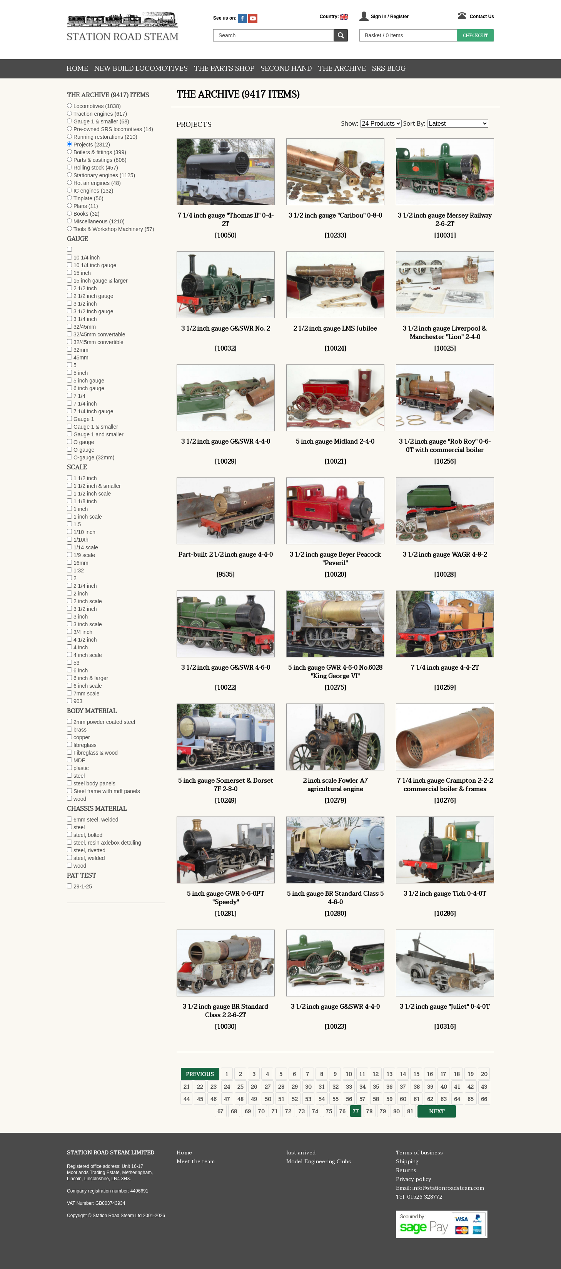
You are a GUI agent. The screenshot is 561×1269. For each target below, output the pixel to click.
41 (457, 1087)
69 (248, 1111)
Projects (83, 144)
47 (227, 1099)
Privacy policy (413, 1179)
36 (389, 1087)
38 (417, 1087)
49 (254, 1099)
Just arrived (301, 1152)
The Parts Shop (224, 69)
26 (254, 1087)
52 (295, 1099)
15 (416, 1074)
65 (471, 1099)
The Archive (342, 69)
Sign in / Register (390, 16)
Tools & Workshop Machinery (108, 229)
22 (200, 1087)
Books (80, 214)
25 (240, 1087)
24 (227, 1087)
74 (315, 1111)
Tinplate (82, 198)
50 (268, 1099)
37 (403, 1087)
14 (403, 1074)
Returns (406, 1170)
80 (396, 1111)
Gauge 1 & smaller (95, 121)
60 (403, 1099)
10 (349, 1074)
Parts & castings (92, 160)
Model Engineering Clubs (318, 1161)
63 (444, 1099)
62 (430, 1099)
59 (389, 1099)
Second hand (286, 69)
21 (187, 1087)
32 (335, 1087)
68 (234, 1111)
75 (329, 1111)
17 (443, 1074)
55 (335, 1099)
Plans (80, 206)
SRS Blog (389, 69)
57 (362, 1099)
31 (322, 1087)
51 (281, 1099)
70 (261, 1111)
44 (187, 1099)
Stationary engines (95, 175)
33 (349, 1087)
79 (383, 1111)
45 (200, 1099)
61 (417, 1099)
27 (268, 1087)
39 (430, 1087)
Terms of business (419, 1152)
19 (471, 1074)
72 (288, 1111)
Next (437, 1111)
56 (349, 1099)
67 (220, 1111)
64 (457, 1099)
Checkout (475, 36)
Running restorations (98, 137)
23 (213, 1087)
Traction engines (93, 114)
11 (362, 1074)
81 (410, 1111)
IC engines (86, 191)
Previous (200, 1074)
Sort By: (414, 123)
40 (444, 1087)
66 (484, 1099)
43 (484, 1087)
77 (356, 1111)
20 (484, 1074)
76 (342, 1111)
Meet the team (196, 1161)
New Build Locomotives (141, 69)
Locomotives (88, 106)
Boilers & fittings (92, 152)
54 (322, 1099)
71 (275, 1111)
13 (389, 1074)
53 (308, 1099)
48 (240, 1099)
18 (457, 1074)
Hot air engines (91, 183)
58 (376, 1099)
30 (308, 1087)
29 (295, 1087)
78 (369, 1111)
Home (77, 69)
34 (362, 1087)
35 (376, 1087)
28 (281, 1087)
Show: (350, 123)
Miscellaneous (90, 221)
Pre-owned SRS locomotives (107, 129)
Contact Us (482, 16)
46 (213, 1099)
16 (430, 1074)
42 (471, 1087)
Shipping (407, 1161)
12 (375, 1074)
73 (302, 1111)
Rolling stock (88, 168)
